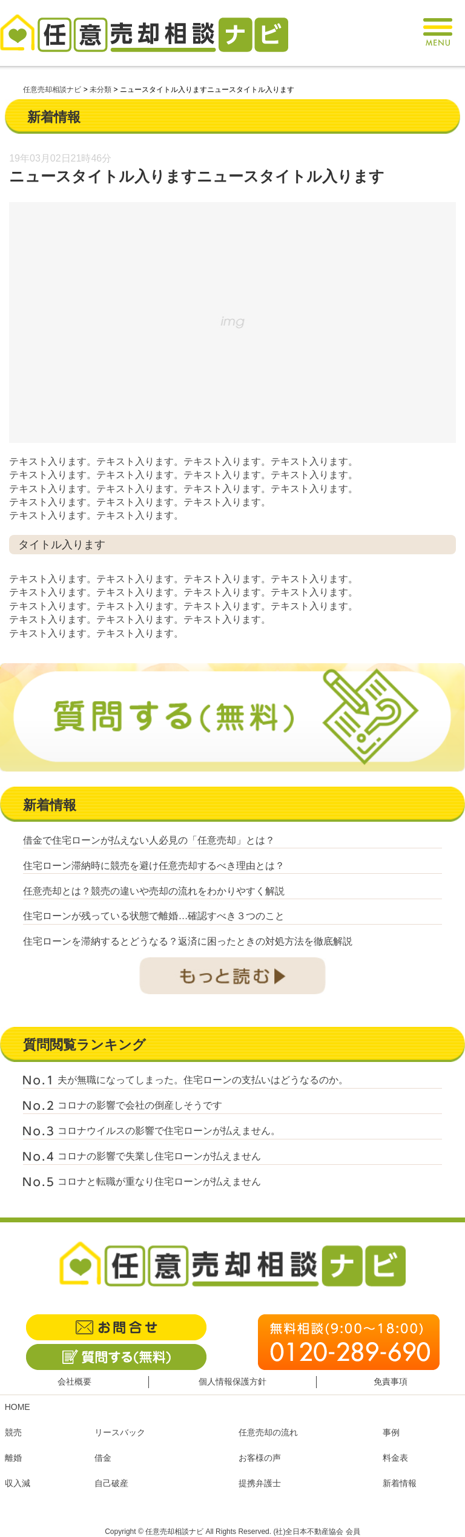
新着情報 (400, 1483)
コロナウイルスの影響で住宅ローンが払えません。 (169, 1131)
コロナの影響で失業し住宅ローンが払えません (159, 1156)
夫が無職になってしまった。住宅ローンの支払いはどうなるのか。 (203, 1080)
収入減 (17, 1483)
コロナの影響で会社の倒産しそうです (140, 1105)
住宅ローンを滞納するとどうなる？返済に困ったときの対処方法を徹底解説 (187, 941)
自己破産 (111, 1483)
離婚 (13, 1458)
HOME (17, 1407)
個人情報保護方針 (232, 1381)
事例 (391, 1432)
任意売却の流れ (268, 1432)
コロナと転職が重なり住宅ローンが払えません (159, 1181)
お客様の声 (260, 1458)
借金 (102, 1458)
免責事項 (390, 1381)
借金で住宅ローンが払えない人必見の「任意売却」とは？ (149, 840)
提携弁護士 (260, 1483)
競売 (13, 1432)
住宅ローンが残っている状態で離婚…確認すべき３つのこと (154, 916)
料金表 (395, 1458)
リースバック (119, 1432)
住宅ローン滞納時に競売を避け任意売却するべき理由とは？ (154, 865)
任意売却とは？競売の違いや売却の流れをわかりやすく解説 (154, 891)
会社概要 (74, 1381)
